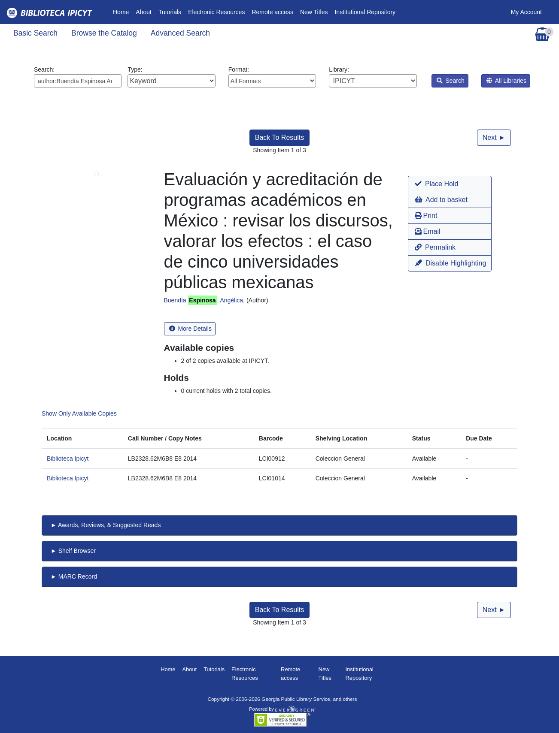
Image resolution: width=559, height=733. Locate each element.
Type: (171, 76)
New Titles (314, 12)
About (144, 12)
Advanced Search (180, 33)
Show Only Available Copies (79, 413)
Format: (272, 76)
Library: (372, 76)
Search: (78, 76)
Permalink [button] (435, 247)
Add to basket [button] (441, 199)
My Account (526, 12)
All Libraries (506, 80)
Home (122, 11)
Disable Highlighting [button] (450, 263)
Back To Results (279, 137)
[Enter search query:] (78, 80)
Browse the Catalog (104, 33)
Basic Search (35, 33)
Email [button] (427, 231)
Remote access (272, 12)
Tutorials (169, 12)
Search (451, 80)
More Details (190, 328)
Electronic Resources (216, 12)
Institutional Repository (364, 12)
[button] (450, 184)
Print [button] (426, 215)
